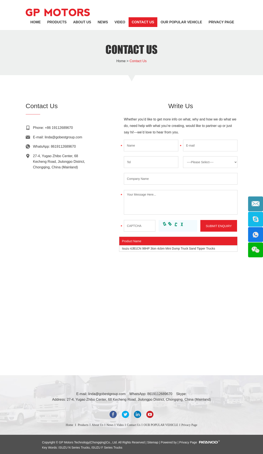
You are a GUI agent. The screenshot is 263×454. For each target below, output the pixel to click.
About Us (82, 22)
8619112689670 (63, 146)
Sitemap (153, 442)
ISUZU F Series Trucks (106, 447)
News (103, 22)
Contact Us (143, 22)
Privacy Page (221, 22)
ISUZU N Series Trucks (74, 447)
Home (35, 22)
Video (120, 22)
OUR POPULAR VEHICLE (181, 22)
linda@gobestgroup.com (63, 137)
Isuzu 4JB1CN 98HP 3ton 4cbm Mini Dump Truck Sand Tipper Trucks (168, 248)
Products (57, 22)
